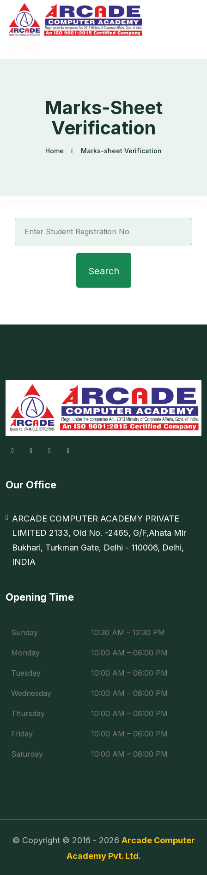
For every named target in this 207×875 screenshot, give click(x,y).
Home (54, 151)
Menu (31, 49)
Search (103, 271)
